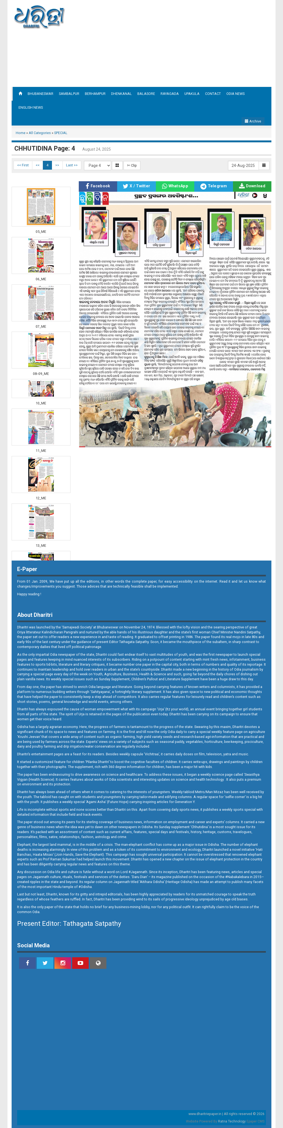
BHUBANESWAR (40, 94)
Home (20, 133)
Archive (253, 121)
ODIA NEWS (235, 94)
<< (38, 165)
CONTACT (213, 94)
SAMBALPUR (69, 94)
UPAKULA (192, 94)
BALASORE (146, 94)
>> (57, 165)
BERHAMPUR (95, 94)
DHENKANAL (121, 94)
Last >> (72, 165)
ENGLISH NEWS (31, 107)
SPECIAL (60, 133)
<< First (23, 165)
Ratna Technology (232, 1121)
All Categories (40, 133)
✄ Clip (132, 165)
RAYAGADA (170, 94)
